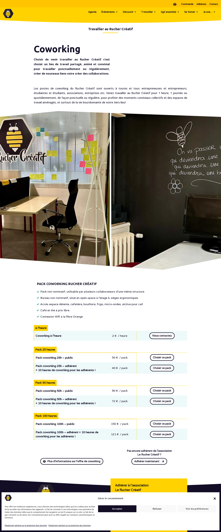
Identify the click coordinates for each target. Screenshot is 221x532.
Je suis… (209, 11)
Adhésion (201, 4)
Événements (109, 11)
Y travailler (148, 11)
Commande (187, 4)
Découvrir (129, 11)
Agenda (92, 11)
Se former (191, 11)
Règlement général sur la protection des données (26, 525)
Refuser (157, 508)
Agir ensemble (170, 11)
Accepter (117, 508)
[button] (214, 498)
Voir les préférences (197, 508)
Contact (213, 4)
